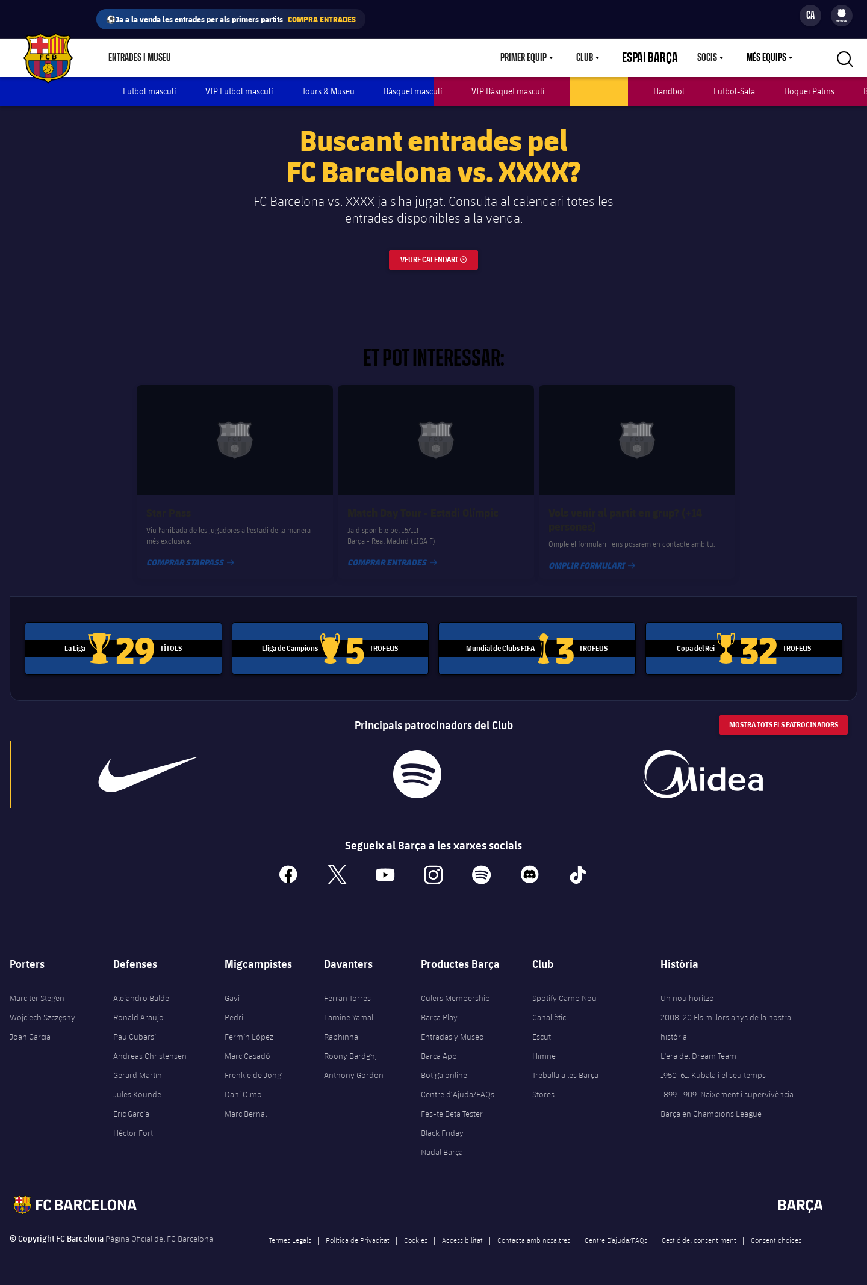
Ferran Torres (347, 988)
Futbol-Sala (734, 91)
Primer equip (538, 57)
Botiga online (444, 1065)
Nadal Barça (442, 1142)
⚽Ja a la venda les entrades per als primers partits (231, 19)
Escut (541, 1026)
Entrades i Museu (139, 57)
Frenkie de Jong (253, 1065)
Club (599, 57)
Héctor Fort (133, 1122)
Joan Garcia (30, 1026)
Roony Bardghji (351, 1045)
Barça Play (311, 57)
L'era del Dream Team (698, 1045)
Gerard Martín (137, 1065)
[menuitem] (841, 13)
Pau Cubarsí (134, 1026)
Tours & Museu (328, 91)
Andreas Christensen (150, 1045)
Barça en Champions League (711, 1103)
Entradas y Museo (452, 1026)
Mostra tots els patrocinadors (783, 714)
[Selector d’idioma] (810, 15)
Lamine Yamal (348, 1007)
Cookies (415, 1229)
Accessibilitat (462, 1229)
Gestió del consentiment (699, 1229)
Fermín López (249, 1026)
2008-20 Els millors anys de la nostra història (725, 1016)
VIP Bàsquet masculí (508, 91)
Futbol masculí (149, 91)
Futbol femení (599, 91)
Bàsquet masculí (413, 91)
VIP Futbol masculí (239, 91)
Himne (544, 1045)
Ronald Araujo (138, 1007)
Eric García (131, 1103)
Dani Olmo (243, 1084)
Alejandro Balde (141, 988)
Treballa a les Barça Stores (565, 1074)
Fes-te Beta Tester (452, 1103)
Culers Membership (455, 988)
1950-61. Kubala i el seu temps (713, 1065)
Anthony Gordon (354, 1065)
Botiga (207, 57)
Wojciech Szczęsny (42, 1007)
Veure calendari (439, 247)
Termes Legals (290, 1229)
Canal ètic (549, 1007)
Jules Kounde (137, 1084)
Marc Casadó (247, 1045)
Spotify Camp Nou (564, 988)
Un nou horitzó (687, 988)
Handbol (669, 91)
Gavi (232, 988)
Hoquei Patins (809, 91)
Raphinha (341, 1026)
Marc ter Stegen (37, 988)
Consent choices (776, 1229)
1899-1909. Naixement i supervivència (727, 1084)
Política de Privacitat (358, 1229)
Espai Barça (657, 57)
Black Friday (442, 1122)
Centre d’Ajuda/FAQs (457, 1084)
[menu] (842, 15)
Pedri (234, 1007)
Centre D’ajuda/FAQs (616, 1229)
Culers (255, 57)
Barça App (439, 1045)
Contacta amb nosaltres (533, 1229)
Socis (707, 57)
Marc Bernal (246, 1103)
